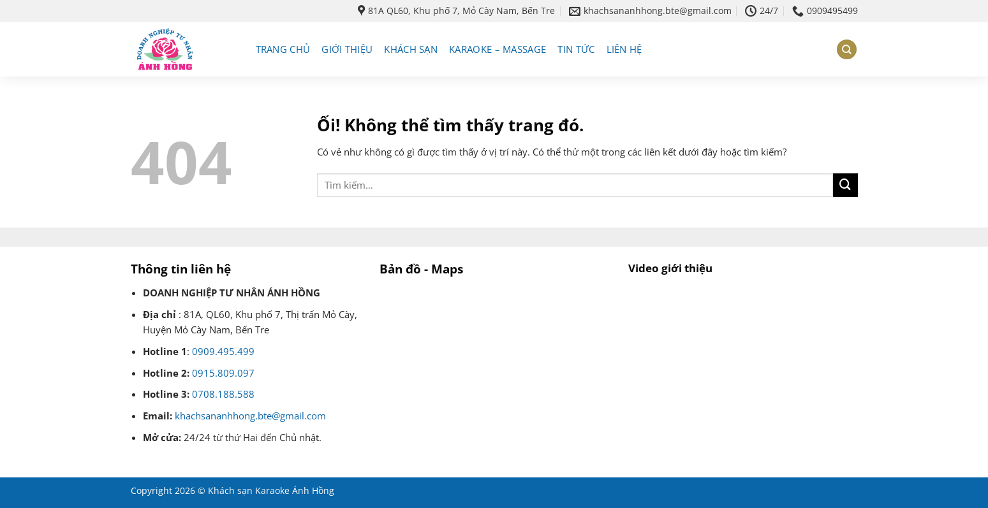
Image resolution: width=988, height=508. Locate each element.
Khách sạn (411, 49)
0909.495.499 (223, 351)
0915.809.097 (223, 373)
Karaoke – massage (497, 49)
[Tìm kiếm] (847, 49)
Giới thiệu (346, 49)
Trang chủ (283, 49)
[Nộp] (845, 185)
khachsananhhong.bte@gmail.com (250, 416)
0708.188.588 (223, 394)
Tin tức (575, 49)
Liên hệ (624, 49)
